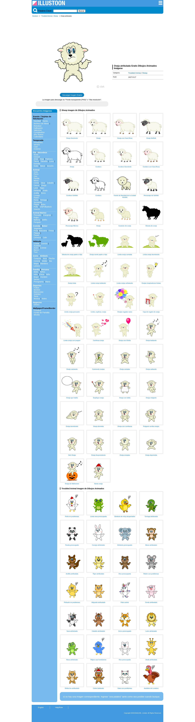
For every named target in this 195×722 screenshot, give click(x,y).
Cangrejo (47, 215)
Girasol (37, 157)
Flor (35, 152)
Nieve (42, 166)
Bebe (36, 272)
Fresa (51, 231)
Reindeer (37, 126)
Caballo (50, 183)
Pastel (36, 235)
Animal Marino (39, 213)
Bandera (44, 263)
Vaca (43, 183)
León (36, 188)
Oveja (43, 185)
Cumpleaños (39, 132)
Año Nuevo (38, 134)
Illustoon (35, 16)
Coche (36, 243)
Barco (36, 250)
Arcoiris (50, 166)
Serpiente (38, 202)
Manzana (43, 231)
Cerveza (37, 237)
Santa (45, 121)
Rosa (36, 155)
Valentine (38, 130)
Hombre (43, 277)
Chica (41, 274)
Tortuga (43, 200)
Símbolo (44, 256)
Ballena (37, 220)
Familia (36, 270)
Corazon (37, 258)
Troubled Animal (46, 16)
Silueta (37, 315)
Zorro (43, 193)
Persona (45, 270)
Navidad (37, 121)
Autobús (37, 246)
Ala (50, 261)
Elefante (37, 190)
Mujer (36, 277)
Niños (42, 272)
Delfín (44, 220)
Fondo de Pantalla (41, 312)
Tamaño (44, 161)
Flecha (52, 258)
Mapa (36, 263)
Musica (37, 298)
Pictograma (39, 282)
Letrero (37, 266)
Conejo (37, 195)
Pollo (36, 207)
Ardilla (36, 193)
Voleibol (37, 294)
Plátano (37, 233)
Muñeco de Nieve (41, 123)
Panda (36, 178)
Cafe (45, 237)
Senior (36, 279)
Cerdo (36, 183)
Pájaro (36, 204)
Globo (44, 261)
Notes (44, 298)
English (41, 707)
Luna (51, 161)
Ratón (36, 198)
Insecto (37, 209)
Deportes (37, 285)
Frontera (37, 310)
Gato (36, 172)
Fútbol (36, 288)
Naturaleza (42, 152)
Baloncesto (38, 292)
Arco (45, 258)
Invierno (37, 149)
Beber (45, 226)
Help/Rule (59, 707)
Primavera (38, 142)
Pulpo (36, 217)
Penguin (37, 222)
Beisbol (37, 290)
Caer (36, 147)
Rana (36, 200)
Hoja (42, 159)
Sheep (56, 16)
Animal (36, 170)
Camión (44, 243)
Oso (35, 176)
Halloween (38, 128)
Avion (36, 248)
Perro (36, 174)
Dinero (36, 305)
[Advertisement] (137, 41)
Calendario (38, 137)
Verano (37, 145)
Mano (47, 282)
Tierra (36, 161)
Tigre (42, 188)
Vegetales (38, 228)
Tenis (36, 296)
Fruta (36, 231)
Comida (36, 226)
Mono (36, 180)
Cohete (43, 248)
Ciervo (36, 185)
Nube (36, 166)
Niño (36, 274)
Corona (37, 261)
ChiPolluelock (46, 207)
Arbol (36, 159)
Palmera (49, 159)
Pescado (37, 215)
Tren (36, 252)
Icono (35, 256)
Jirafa (45, 190)
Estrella (37, 164)
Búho (43, 204)
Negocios (37, 302)
